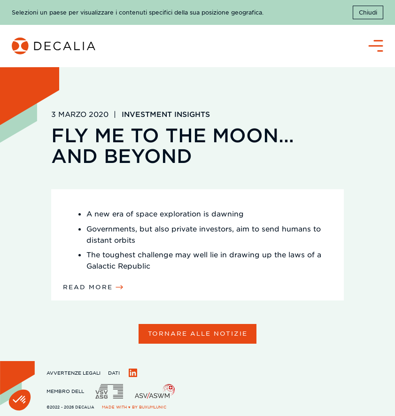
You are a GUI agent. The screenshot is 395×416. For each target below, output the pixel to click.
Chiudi (368, 12)
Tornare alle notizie (198, 333)
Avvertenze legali (73, 373)
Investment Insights (166, 113)
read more (88, 287)
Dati (114, 373)
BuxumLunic (152, 406)
